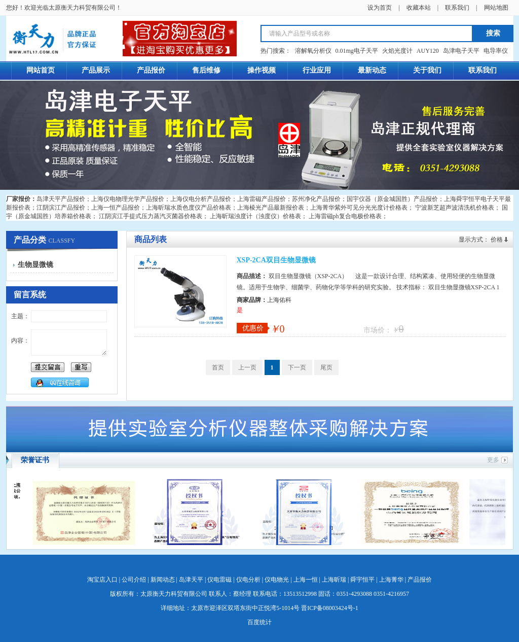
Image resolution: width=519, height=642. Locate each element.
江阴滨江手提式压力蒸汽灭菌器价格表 (150, 216)
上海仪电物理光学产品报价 (127, 198)
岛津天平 (191, 579)
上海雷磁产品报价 (261, 198)
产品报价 (419, 579)
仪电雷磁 (219, 579)
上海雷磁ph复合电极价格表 (345, 216)
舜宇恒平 (362, 579)
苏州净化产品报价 (316, 198)
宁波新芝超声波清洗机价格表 (454, 207)
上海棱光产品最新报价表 (270, 207)
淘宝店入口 (102, 579)
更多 (493, 459)
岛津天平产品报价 (60, 198)
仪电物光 (277, 579)
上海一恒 (305, 579)
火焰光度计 (397, 50)
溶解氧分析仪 (313, 50)
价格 (497, 239)
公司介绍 (134, 579)
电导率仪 (496, 50)
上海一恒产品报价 (115, 207)
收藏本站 (418, 7)
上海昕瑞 (334, 579)
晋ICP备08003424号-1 (329, 608)
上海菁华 (391, 579)
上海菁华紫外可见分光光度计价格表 (358, 207)
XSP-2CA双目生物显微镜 (276, 260)
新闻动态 (163, 579)
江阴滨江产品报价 (60, 207)
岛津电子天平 (461, 50)
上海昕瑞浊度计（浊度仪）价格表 (255, 216)
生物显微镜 (35, 264)
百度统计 (259, 622)
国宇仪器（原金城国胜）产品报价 (392, 198)
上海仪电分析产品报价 (200, 198)
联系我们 (457, 7)
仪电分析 (248, 579)
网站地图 (496, 7)
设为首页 (379, 7)
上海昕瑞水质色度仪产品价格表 (188, 207)
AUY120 (428, 50)
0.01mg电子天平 (357, 50)
